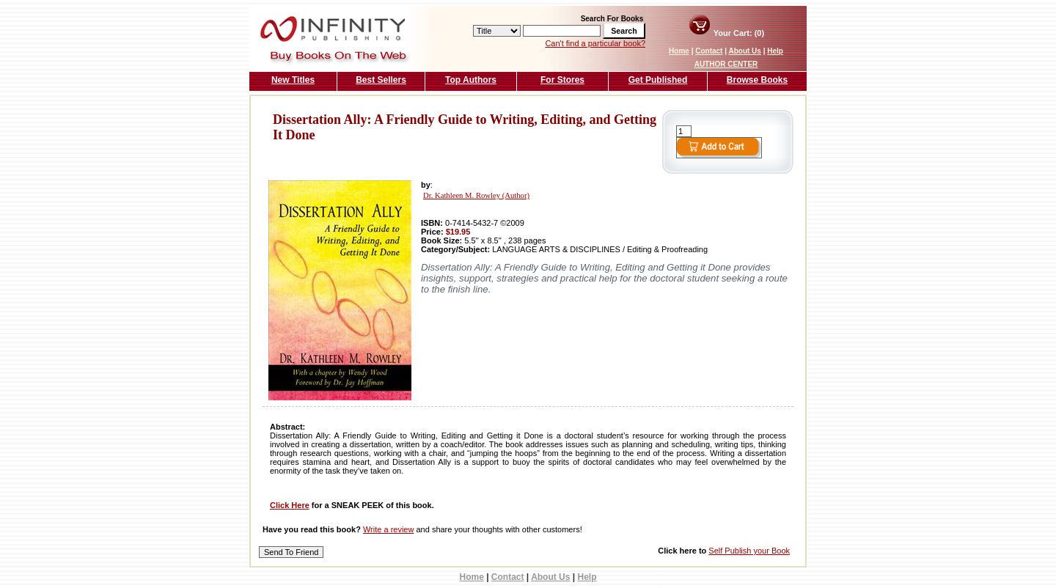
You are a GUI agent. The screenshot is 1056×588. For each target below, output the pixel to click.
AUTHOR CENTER (726, 64)
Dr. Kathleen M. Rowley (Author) (476, 195)
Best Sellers (381, 80)
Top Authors (470, 80)
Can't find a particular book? (595, 43)
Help (775, 51)
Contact (708, 51)
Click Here (289, 505)
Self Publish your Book (749, 550)
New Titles (293, 80)
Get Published (658, 80)
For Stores (562, 80)
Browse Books (757, 80)
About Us (744, 51)
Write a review (388, 529)
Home (679, 51)
